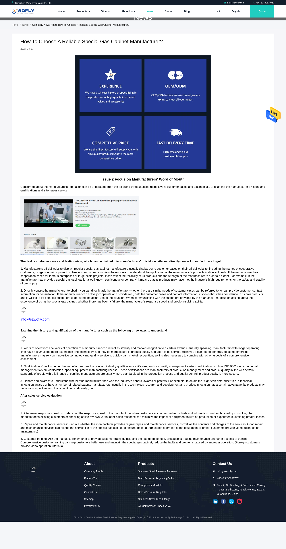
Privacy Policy (92, 533)
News (149, 11)
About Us (128, 11)
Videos (105, 11)
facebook (223, 528)
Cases (168, 11)
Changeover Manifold (150, 512)
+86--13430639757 (263, 2)
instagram (239, 528)
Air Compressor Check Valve (154, 533)
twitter (231, 528)
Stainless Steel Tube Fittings (154, 526)
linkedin (215, 528)
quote (262, 11)
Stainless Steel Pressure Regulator (158, 498)
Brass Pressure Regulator (152, 519)
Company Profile (93, 498)
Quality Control (92, 512)
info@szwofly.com (234, 2)
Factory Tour (91, 505)
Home (61, 11)
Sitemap (89, 526)
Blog (187, 11)
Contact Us (90, 519)
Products (83, 11)
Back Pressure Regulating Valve (156, 505)
